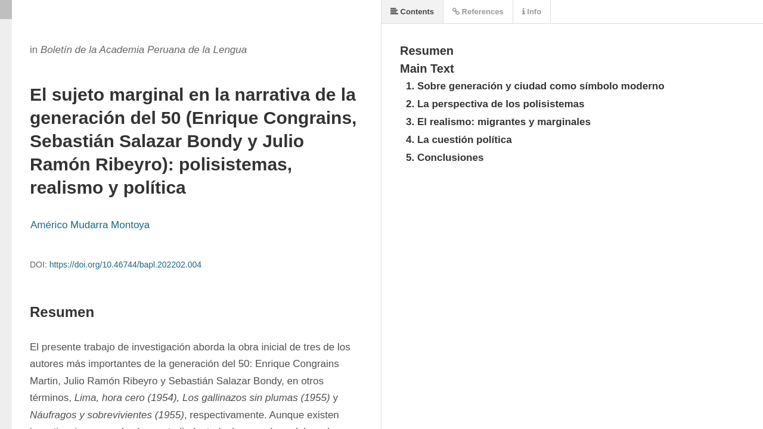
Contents (412, 11)
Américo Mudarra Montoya (90, 225)
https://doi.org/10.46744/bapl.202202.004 (125, 264)
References (478, 11)
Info (531, 11)
